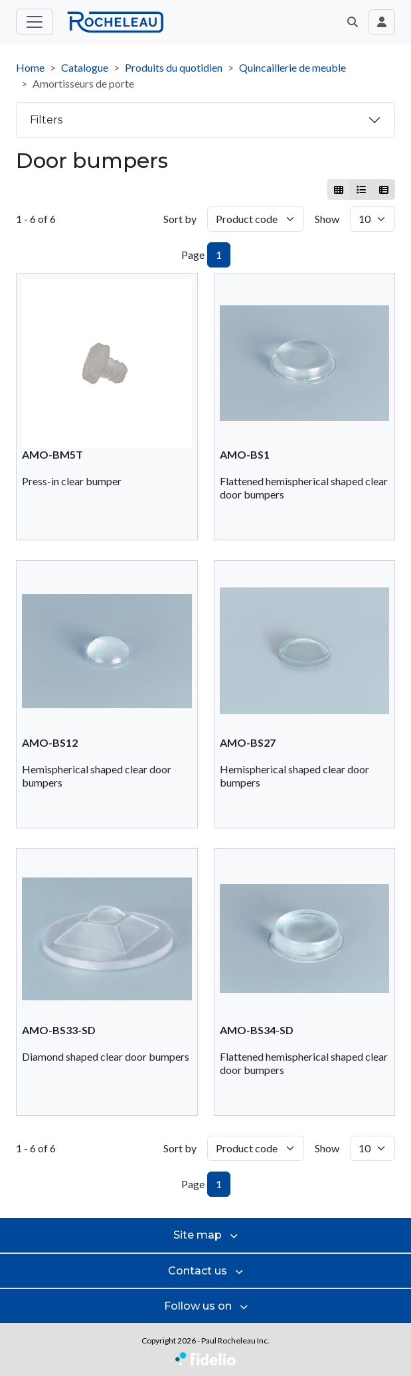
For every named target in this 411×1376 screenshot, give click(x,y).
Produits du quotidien (173, 67)
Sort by (180, 218)
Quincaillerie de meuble (292, 67)
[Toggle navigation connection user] (382, 22)
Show (327, 218)
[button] (352, 22)
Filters (46, 120)
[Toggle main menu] (34, 22)
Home (30, 67)
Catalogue (84, 67)
